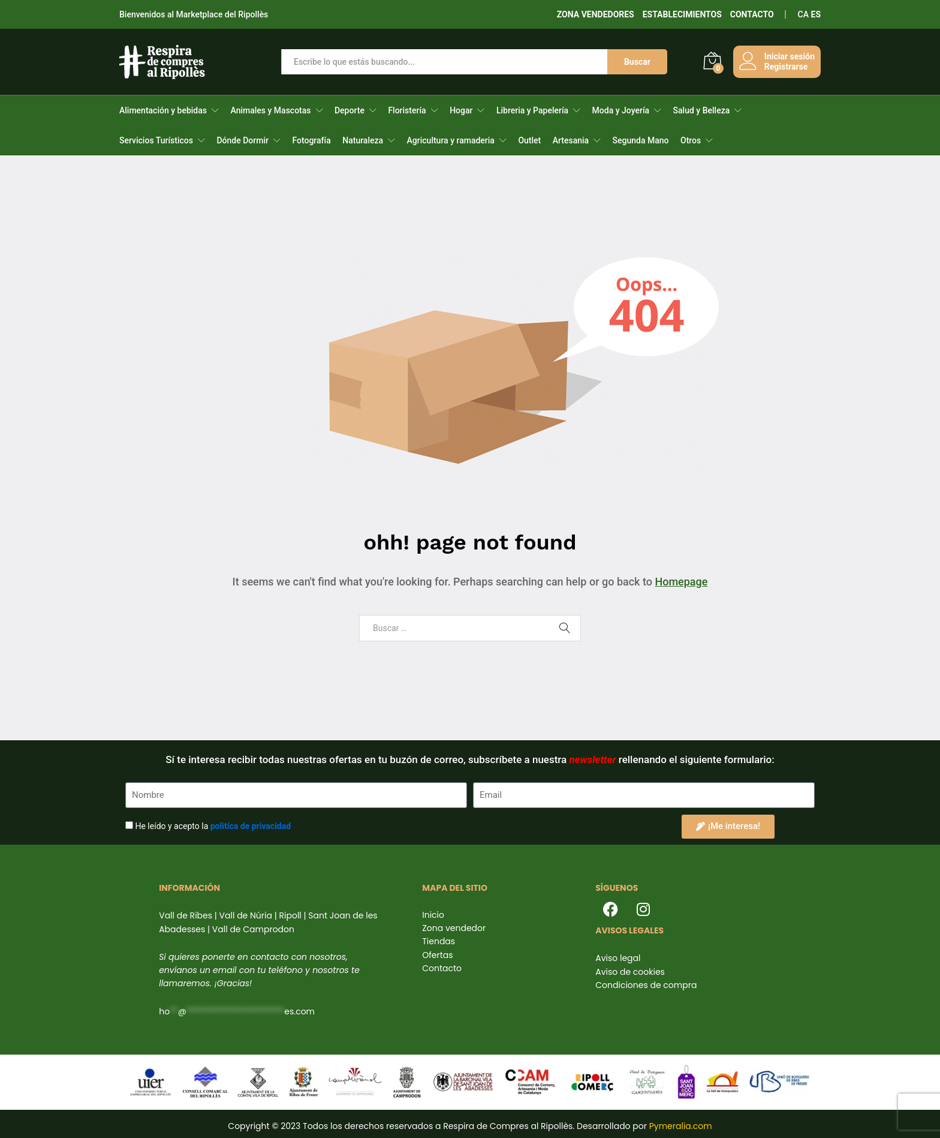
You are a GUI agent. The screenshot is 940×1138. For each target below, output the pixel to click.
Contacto (442, 968)
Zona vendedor (454, 928)
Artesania (571, 140)
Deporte (349, 110)
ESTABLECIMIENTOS (682, 14)
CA (803, 14)
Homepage (681, 581)
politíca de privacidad (250, 826)
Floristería (407, 110)
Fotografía (311, 140)
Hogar (461, 110)
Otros (690, 140)
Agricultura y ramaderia (451, 140)
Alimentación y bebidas (163, 110)
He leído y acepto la (213, 826)
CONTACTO (752, 14)
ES (816, 14)
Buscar (637, 62)
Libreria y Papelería (532, 110)
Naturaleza (362, 140)
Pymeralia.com (680, 1126)
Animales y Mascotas (270, 110)
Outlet (529, 140)
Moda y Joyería (620, 110)
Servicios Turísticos (156, 140)
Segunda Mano (641, 140)
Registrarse (786, 66)
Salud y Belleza (701, 110)
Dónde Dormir (242, 140)
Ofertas (437, 955)
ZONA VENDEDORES (595, 14)
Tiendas (438, 941)
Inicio (433, 915)
